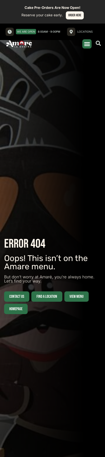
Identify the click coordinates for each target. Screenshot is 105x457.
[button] (87, 44)
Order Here (74, 15)
